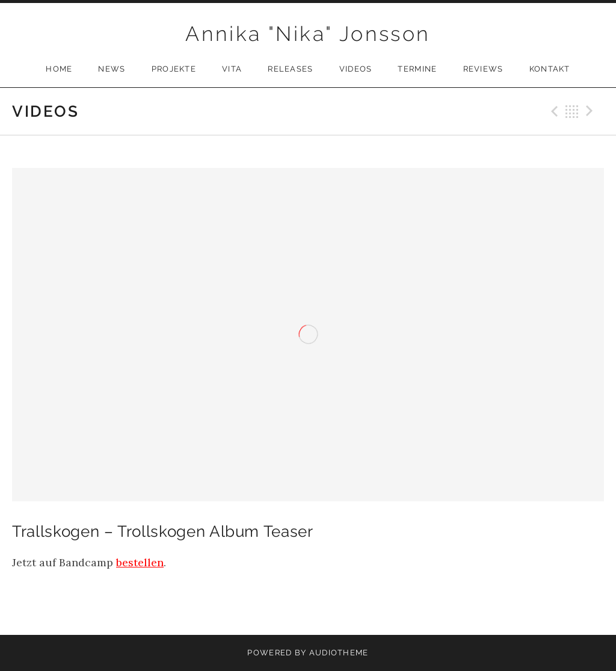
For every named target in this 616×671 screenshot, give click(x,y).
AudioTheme (339, 652)
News (111, 68)
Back (572, 111)
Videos (355, 68)
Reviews (483, 68)
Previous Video (552, 111)
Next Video (591, 111)
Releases (290, 68)
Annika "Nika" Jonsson (307, 34)
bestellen (140, 562)
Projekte (174, 68)
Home (59, 68)
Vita (232, 68)
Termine (417, 68)
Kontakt (549, 68)
